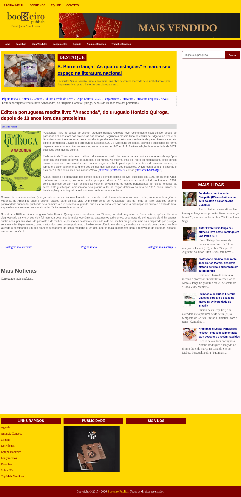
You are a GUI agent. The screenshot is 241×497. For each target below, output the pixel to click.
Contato (5, 439)
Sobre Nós (7, 470)
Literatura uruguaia (147, 98)
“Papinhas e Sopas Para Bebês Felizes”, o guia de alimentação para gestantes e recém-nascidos (219, 332)
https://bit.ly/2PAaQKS (148, 170)
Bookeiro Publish (118, 491)
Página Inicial (10, 98)
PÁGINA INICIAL (14, 5)
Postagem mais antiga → (162, 247)
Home (7, 44)
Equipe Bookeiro (11, 451)
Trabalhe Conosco (121, 44)
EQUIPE (56, 5)
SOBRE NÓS (37, 5)
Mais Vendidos (39, 44)
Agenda (77, 44)
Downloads (8, 445)
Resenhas (21, 44)
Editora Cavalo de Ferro (58, 98)
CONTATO (72, 5)
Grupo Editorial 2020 (88, 98)
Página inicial (89, 247)
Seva (164, 98)
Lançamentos (60, 44)
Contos (38, 98)
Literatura (127, 98)
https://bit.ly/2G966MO (112, 170)
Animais (26, 98)
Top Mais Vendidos (12, 476)
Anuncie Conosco (96, 44)
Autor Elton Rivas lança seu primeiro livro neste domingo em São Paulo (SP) (219, 232)
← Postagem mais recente (16, 247)
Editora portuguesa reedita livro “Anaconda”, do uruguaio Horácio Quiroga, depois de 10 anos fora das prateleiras (85, 115)
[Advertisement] (89, 308)
